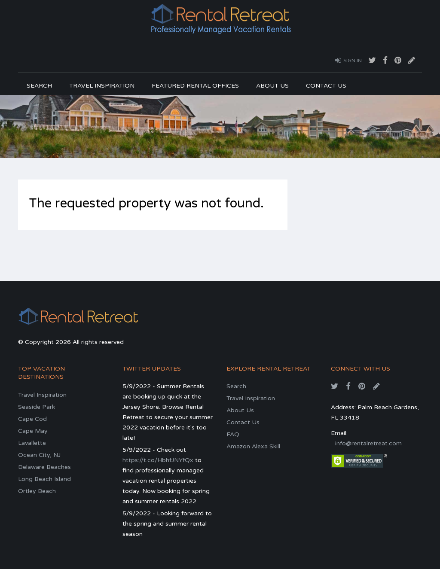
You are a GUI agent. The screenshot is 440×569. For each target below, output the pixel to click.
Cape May (33, 431)
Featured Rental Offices (195, 85)
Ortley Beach (37, 491)
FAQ (232, 434)
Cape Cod (32, 419)
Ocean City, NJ (39, 455)
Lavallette (32, 443)
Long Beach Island (44, 479)
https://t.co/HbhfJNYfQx (157, 460)
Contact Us (326, 85)
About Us (272, 85)
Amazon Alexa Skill (253, 446)
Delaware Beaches (44, 467)
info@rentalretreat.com (368, 443)
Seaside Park (36, 407)
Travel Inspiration (101, 85)
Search (39, 85)
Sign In (348, 60)
